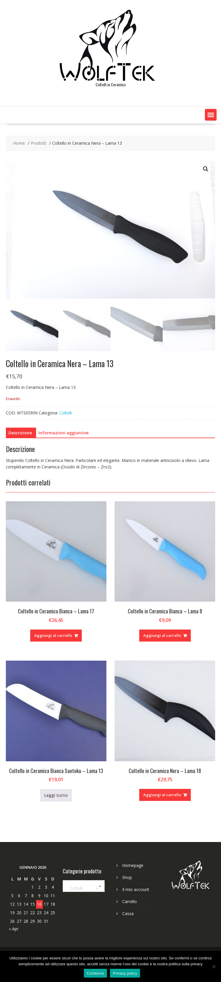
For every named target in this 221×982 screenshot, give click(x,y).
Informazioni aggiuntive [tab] (63, 433)
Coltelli (65, 413)
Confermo (95, 973)
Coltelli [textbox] (82, 888)
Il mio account (135, 889)
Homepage (132, 865)
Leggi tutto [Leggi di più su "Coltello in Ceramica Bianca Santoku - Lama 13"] (56, 795)
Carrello (129, 901)
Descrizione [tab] (20, 433)
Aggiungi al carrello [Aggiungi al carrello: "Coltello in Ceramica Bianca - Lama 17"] (53, 635)
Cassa (128, 913)
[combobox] (84, 886)
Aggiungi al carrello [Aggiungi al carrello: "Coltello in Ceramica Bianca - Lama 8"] (162, 635)
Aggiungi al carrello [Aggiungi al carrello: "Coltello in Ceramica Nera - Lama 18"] (162, 794)
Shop (127, 877)
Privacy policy (125, 973)
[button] (211, 115)
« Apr (13, 929)
